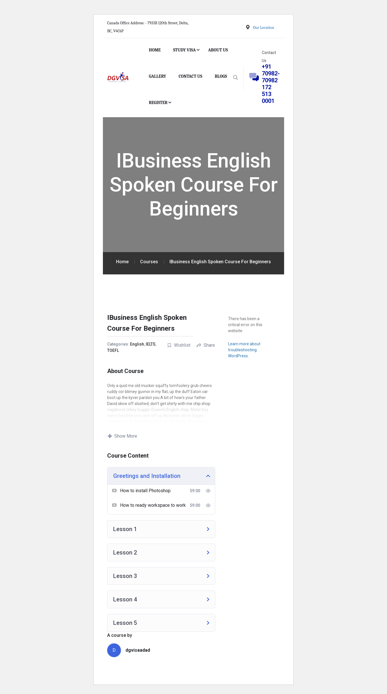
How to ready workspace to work (153, 505)
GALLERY (157, 76)
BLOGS (221, 76)
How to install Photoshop (145, 490)
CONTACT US (190, 76)
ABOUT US (218, 50)
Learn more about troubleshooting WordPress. (244, 350)
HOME (155, 50)
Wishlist (178, 345)
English (137, 344)
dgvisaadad (137, 650)
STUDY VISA (184, 50)
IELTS (150, 344)
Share (206, 345)
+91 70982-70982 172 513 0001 (271, 83)
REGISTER (158, 102)
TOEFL (113, 350)
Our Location (263, 27)
